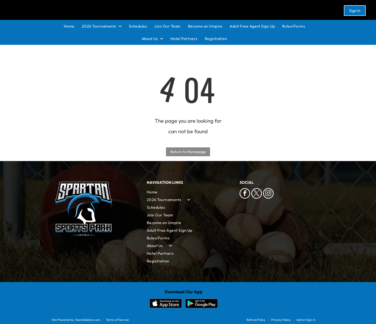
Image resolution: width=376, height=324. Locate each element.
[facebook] (245, 194)
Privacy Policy (281, 320)
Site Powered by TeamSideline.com (76, 320)
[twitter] (256, 194)
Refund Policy (256, 320)
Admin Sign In (305, 320)
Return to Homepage (188, 151)
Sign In (354, 10)
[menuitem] (73, 26)
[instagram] (268, 194)
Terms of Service (117, 320)
